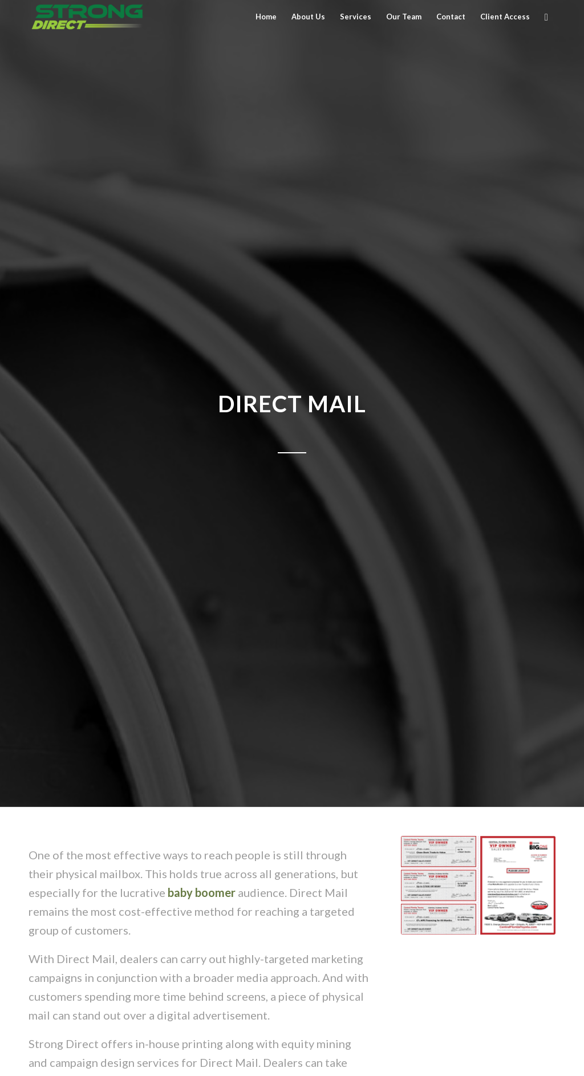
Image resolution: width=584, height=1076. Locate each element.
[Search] (546, 17)
